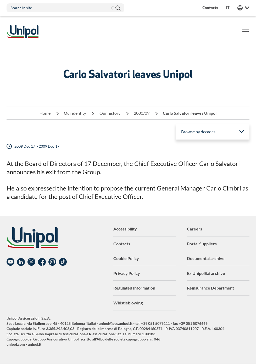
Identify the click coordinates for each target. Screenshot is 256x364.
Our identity (75, 113)
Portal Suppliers (202, 243)
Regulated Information (134, 287)
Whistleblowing (128, 302)
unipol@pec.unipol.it (115, 323)
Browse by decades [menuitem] (198, 131)
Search (117, 7)
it (228, 7)
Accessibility (125, 228)
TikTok (63, 262)
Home (45, 113)
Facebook (42, 262)
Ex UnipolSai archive (206, 273)
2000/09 (141, 113)
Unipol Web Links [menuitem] (243, 8)
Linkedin (21, 262)
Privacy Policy (126, 273)
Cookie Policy (126, 258)
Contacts (121, 243)
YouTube (10, 262)
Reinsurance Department (210, 287)
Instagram (52, 262)
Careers (194, 228)
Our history (109, 113)
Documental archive (206, 258)
